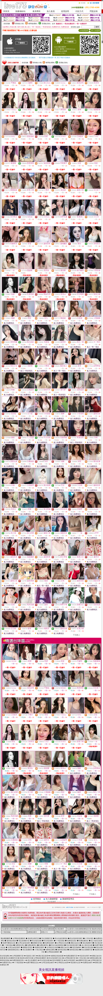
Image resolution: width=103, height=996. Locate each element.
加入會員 (51, 11)
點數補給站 (20, 11)
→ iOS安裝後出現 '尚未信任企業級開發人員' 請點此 (18, 57)
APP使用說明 (84, 30)
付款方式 (79, 11)
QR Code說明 (95, 30)
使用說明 (65, 11)
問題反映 (94, 11)
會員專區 (36, 11)
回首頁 (6, 11)
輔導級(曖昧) (32, 24)
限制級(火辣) (19, 24)
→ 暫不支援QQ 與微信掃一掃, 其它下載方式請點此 (53, 57)
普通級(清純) (46, 24)
